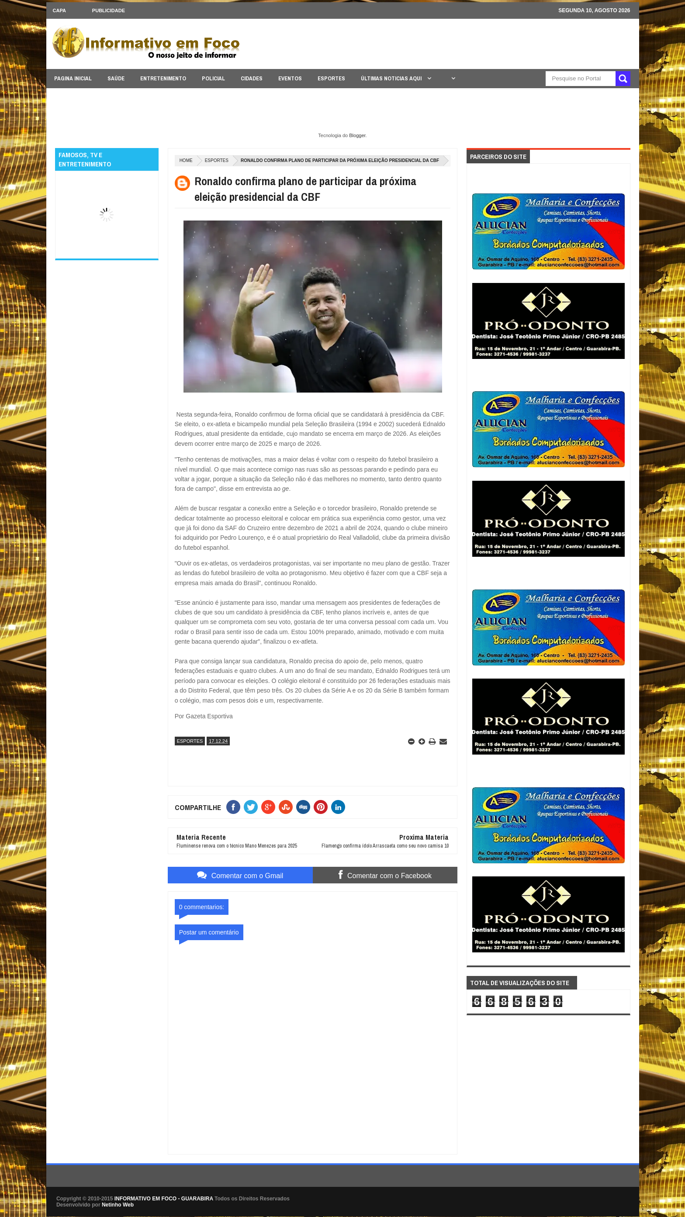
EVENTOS (290, 78)
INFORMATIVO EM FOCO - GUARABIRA (163, 1199)
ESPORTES (331, 78)
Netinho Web (118, 1205)
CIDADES (252, 78)
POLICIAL (213, 78)
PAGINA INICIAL (73, 78)
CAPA (59, 10)
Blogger (357, 135)
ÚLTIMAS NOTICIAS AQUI (392, 78)
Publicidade (108, 10)
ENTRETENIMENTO (163, 78)
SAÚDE (116, 78)
